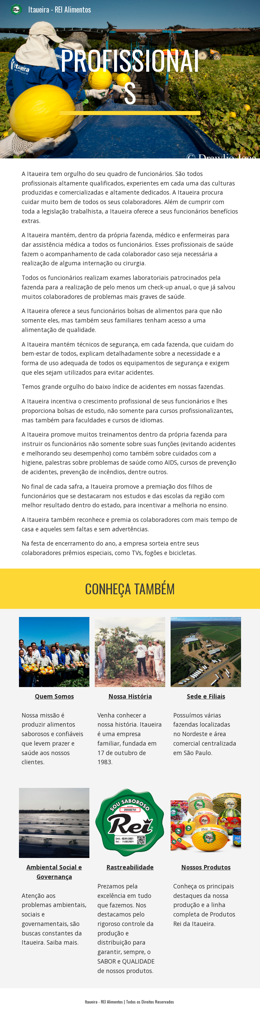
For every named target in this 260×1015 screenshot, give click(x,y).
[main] (130, 79)
